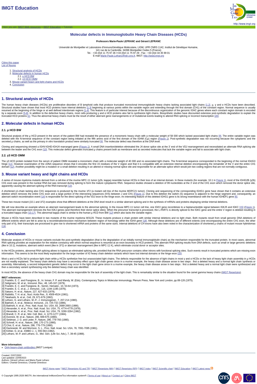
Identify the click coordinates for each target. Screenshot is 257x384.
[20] (216, 116)
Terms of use (94, 375)
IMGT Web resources (29, 27)
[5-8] (25, 113)
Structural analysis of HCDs (27, 70)
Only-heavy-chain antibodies (20, 347)
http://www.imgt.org (154, 55)
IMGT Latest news (202, 368)
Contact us (117, 375)
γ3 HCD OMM (29, 79)
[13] (70, 185)
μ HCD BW (28, 76)
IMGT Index (145, 368)
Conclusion (18, 84)
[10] (45, 149)
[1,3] (89, 107)
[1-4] (86, 110)
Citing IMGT (130, 375)
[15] (241, 207)
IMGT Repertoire (231, 272)
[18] (145, 220)
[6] (236, 196)
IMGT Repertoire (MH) (103, 368)
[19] (4, 226)
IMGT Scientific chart (163, 368)
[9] (219, 135)
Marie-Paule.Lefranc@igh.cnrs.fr (118, 55)
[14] (43, 196)
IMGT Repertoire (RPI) (126, 368)
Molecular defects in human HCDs (30, 73)
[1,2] (208, 104)
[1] (29, 116)
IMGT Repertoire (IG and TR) (76, 368)
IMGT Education (52, 27)
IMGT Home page (51, 368)
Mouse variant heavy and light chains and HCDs (38, 81)
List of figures (9, 65)
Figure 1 (163, 138)
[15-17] (31, 212)
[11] (10, 164)
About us (106, 375)
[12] (12, 166)
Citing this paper (10, 62)
